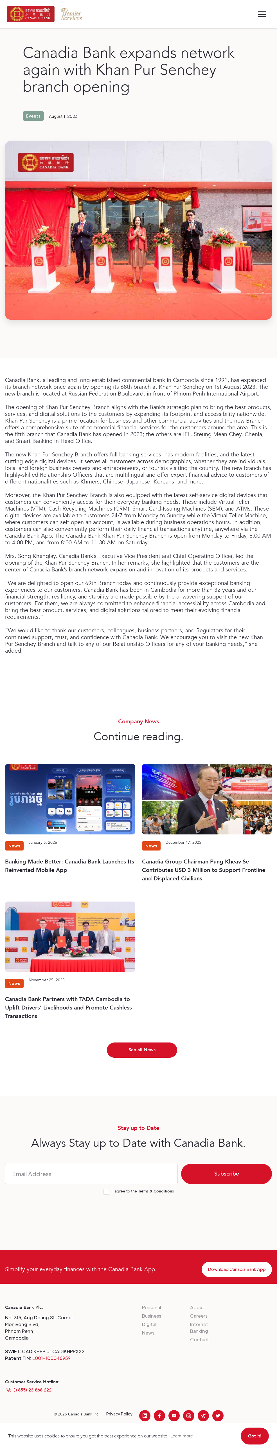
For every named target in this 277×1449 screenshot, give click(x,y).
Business (151, 1316)
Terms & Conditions (156, 1191)
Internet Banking (199, 1327)
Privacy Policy (119, 1413)
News (148, 1333)
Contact (199, 1339)
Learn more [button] (181, 1436)
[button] (262, 14)
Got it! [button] (255, 1436)
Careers (199, 1316)
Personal (151, 1307)
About (197, 1307)
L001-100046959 (51, 1358)
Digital (149, 1324)
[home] (31, 14)
